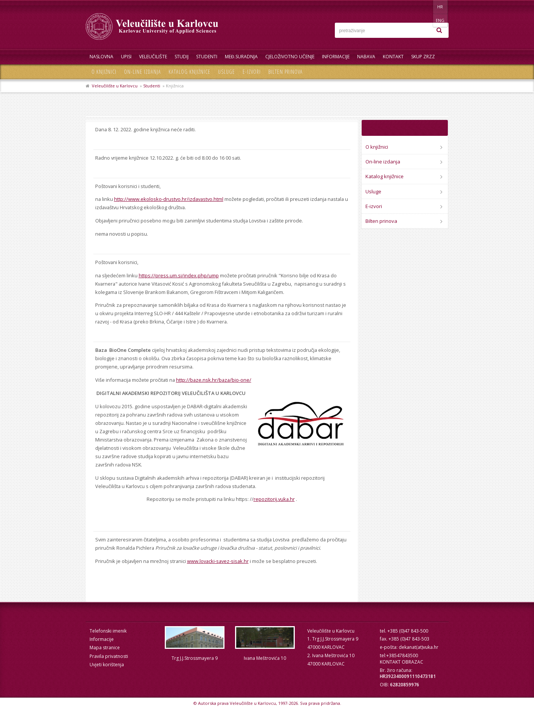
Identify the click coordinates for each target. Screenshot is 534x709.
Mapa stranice (105, 647)
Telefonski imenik (108, 631)
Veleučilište (153, 56)
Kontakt (393, 56)
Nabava (366, 56)
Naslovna (101, 56)
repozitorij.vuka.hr (274, 499)
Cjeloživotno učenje (289, 56)
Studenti (206, 56)
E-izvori (252, 71)
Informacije (336, 56)
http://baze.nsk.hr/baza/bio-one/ (213, 379)
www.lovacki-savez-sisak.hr (218, 561)
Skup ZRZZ (423, 56)
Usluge (226, 71)
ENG (440, 6)
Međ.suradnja (241, 56)
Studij (182, 56)
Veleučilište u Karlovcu (115, 86)
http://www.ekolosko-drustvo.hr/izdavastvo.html (168, 199)
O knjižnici (103, 71)
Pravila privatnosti (109, 656)
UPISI (126, 56)
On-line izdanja (142, 71)
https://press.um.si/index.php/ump (179, 275)
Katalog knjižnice (190, 71)
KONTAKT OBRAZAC (401, 662)
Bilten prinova (285, 71)
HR (425, 6)
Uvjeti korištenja (107, 664)
